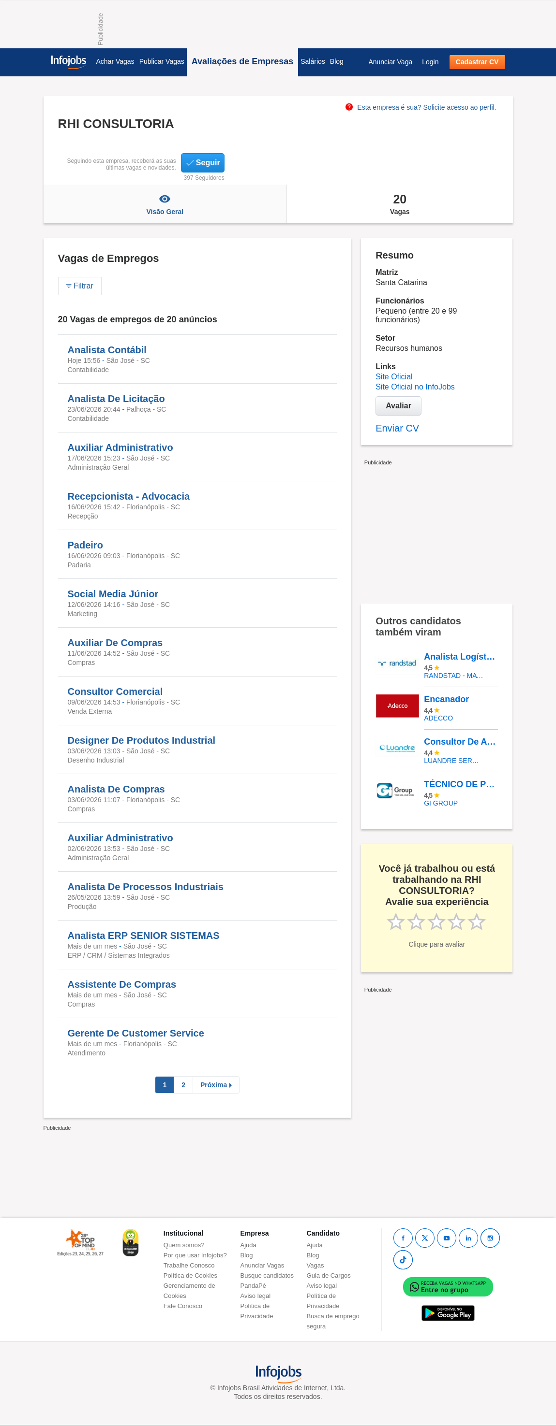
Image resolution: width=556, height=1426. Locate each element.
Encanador (446, 699)
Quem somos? (184, 1245)
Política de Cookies (190, 1275)
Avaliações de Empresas (242, 61)
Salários (313, 61)
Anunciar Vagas (262, 1265)
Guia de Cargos (329, 1275)
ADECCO (438, 718)
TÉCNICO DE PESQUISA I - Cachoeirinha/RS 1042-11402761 (460, 784)
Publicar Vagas (161, 61)
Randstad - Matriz (453, 675)
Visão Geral (165, 204)
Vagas (400, 204)
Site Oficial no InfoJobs (415, 387)
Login (430, 62)
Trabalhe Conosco (189, 1265)
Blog (337, 61)
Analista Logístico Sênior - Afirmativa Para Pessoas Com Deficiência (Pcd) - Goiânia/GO (460, 657)
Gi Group (441, 803)
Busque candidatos (267, 1275)
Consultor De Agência (460, 742)
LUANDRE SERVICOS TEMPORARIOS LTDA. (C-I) (453, 760)
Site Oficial (394, 377)
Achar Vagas (115, 61)
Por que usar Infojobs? (195, 1255)
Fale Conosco (183, 1306)
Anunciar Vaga (390, 62)
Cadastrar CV (477, 62)
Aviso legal (255, 1295)
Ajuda (248, 1245)
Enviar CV (397, 428)
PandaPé (253, 1285)
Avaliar (398, 406)
